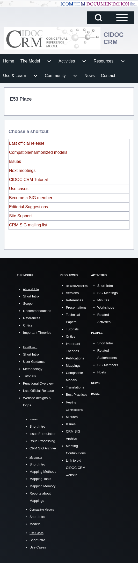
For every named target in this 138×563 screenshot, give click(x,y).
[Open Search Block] (98, 17)
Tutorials (29, 376)
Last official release (27, 143)
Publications (75, 358)
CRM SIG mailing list (28, 225)
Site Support (20, 216)
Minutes (72, 417)
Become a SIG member (30, 198)
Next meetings (22, 170)
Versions (72, 293)
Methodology (32, 369)
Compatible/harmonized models (38, 152)
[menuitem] (8, 61)
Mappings (73, 365)
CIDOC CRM (114, 38)
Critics (27, 325)
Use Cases (38, 547)
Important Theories (37, 333)
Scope (28, 303)
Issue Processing (42, 441)
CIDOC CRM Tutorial (28, 179)
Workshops (105, 307)
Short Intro (31, 296)
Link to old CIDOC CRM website (75, 467)
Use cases (18, 188)
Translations (75, 387)
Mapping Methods (43, 472)
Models (35, 524)
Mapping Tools (40, 479)
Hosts (101, 372)
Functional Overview (38, 383)
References (31, 318)
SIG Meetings (107, 293)
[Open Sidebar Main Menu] (122, 17)
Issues (15, 161)
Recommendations (37, 311)
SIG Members (107, 365)
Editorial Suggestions (28, 207)
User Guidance (34, 362)
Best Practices (76, 395)
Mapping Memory (42, 486)
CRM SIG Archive (43, 448)
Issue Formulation (43, 434)
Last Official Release (38, 391)
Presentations (76, 307)
